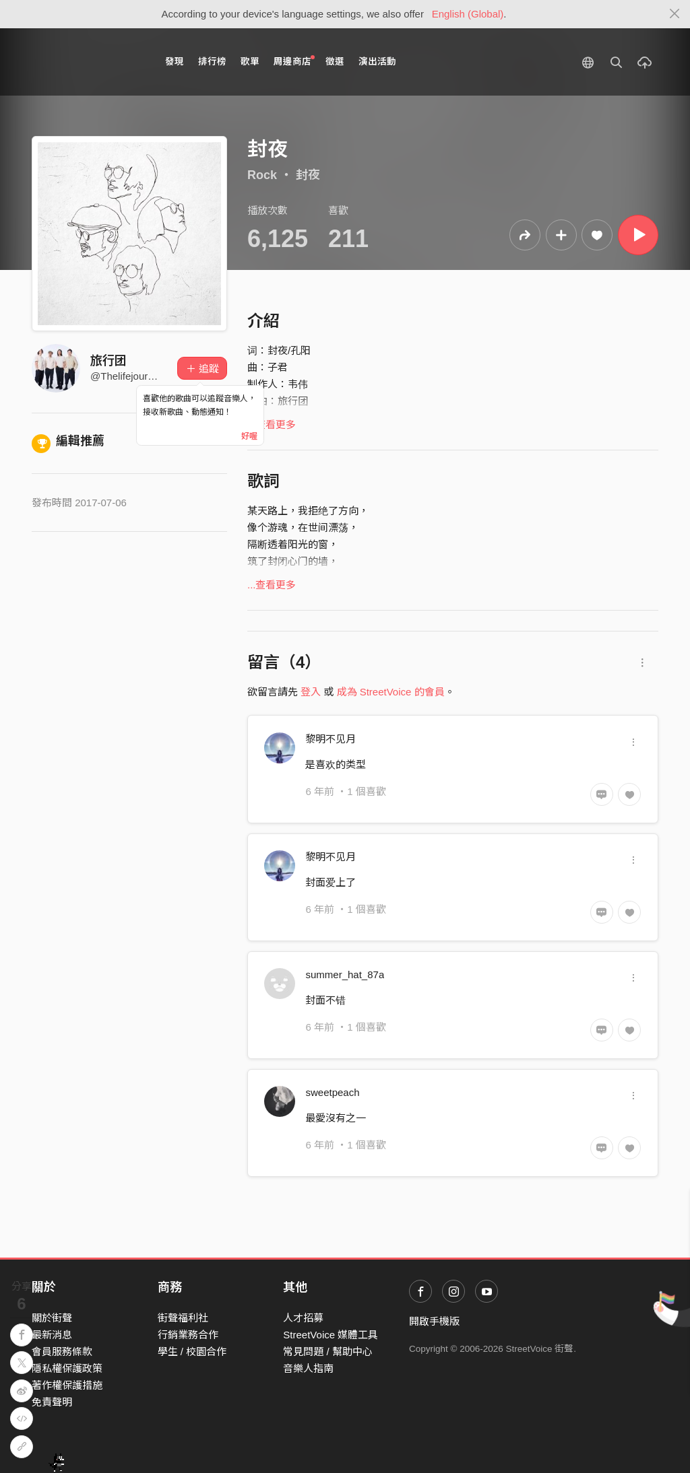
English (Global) (468, 14)
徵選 (334, 62)
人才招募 (303, 1318)
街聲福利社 (183, 1318)
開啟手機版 (434, 1321)
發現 (174, 62)
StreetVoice (87, 62)
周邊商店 (294, 61)
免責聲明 (52, 1402)
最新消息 (52, 1334)
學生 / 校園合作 (192, 1351)
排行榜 (212, 62)
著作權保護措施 (67, 1385)
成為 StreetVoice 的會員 (391, 691)
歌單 (250, 62)
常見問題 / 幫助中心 (328, 1351)
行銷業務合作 (188, 1334)
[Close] (675, 14)
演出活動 (377, 62)
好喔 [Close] (249, 436)
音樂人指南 (308, 1368)
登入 (311, 691)
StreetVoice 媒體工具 (330, 1334)
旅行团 (108, 361)
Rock (262, 175)
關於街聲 (52, 1318)
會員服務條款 (62, 1351)
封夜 (308, 175)
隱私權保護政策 (67, 1368)
